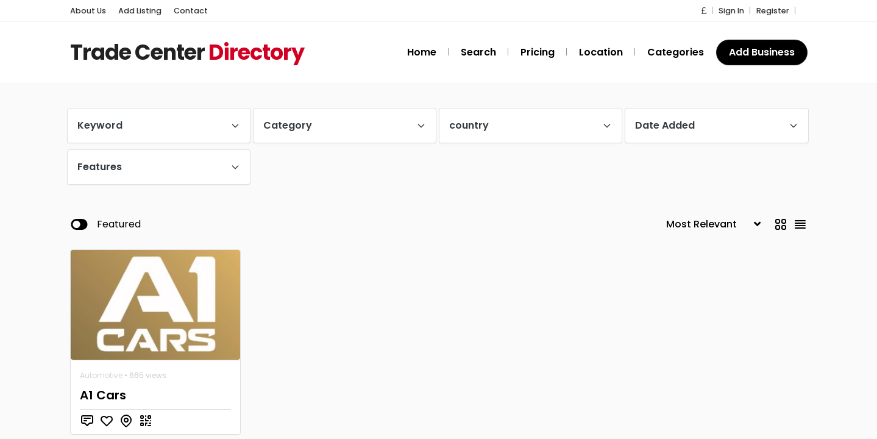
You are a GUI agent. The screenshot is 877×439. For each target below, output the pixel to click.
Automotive (101, 375)
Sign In (735, 10)
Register (774, 10)
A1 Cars (103, 395)
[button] (709, 10)
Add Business (762, 52)
